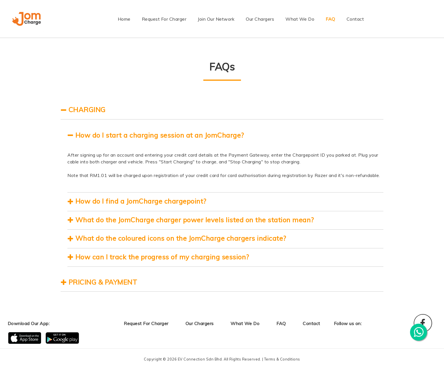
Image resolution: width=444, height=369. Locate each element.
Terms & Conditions (282, 359)
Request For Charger (164, 19)
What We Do (299, 19)
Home (124, 18)
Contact (355, 19)
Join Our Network (216, 19)
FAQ (330, 19)
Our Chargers (260, 19)
